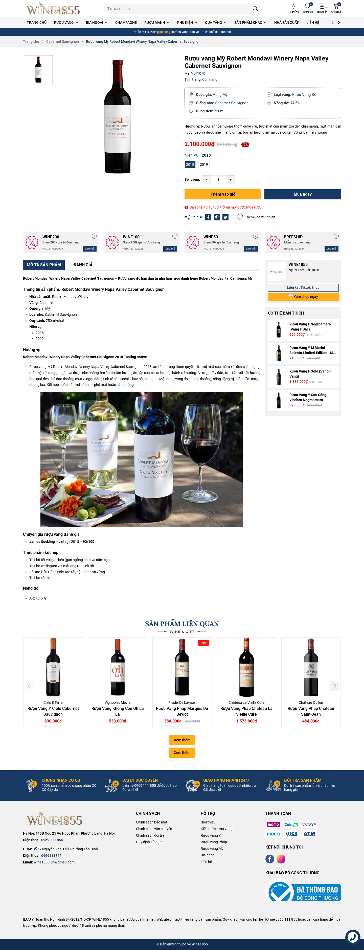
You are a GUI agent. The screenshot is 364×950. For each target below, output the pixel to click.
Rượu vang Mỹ (212, 848)
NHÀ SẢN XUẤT (295, 22)
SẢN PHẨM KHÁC (259, 22)
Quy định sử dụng (150, 842)
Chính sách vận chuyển (154, 829)
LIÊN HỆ (321, 22)
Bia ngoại (208, 855)
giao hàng (163, 32)
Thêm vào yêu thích (256, 217)
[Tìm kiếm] (255, 9)
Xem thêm (182, 740)
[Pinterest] (217, 217)
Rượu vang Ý (211, 835)
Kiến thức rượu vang (217, 829)
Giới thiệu (208, 822)
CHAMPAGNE (135, 22)
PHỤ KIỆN (196, 22)
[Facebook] (269, 859)
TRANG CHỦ (46, 22)
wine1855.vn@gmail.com (54, 862)
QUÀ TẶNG (225, 22)
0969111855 (51, 856)
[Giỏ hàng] (336, 8)
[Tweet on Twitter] (225, 217)
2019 (204, 164)
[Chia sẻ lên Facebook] (208, 217)
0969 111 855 (52, 840)
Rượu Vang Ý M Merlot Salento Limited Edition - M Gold (311, 353)
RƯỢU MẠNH (166, 22)
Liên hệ (206, 862)
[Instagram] (281, 859)
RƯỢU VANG (75, 22)
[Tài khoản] (322, 8)
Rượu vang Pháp (214, 842)
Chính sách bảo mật (151, 822)
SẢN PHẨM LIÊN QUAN (182, 623)
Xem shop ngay (303, 296)
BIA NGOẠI (106, 22)
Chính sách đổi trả (150, 835)
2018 (190, 164)
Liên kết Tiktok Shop (303, 287)
